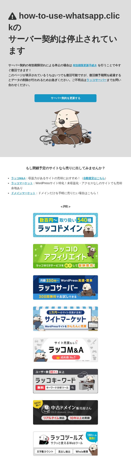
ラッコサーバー (96, 80)
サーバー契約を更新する (65, 98)
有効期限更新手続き (85, 65)
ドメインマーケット (23, 193)
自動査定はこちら (94, 178)
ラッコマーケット (22, 183)
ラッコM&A (18, 178)
